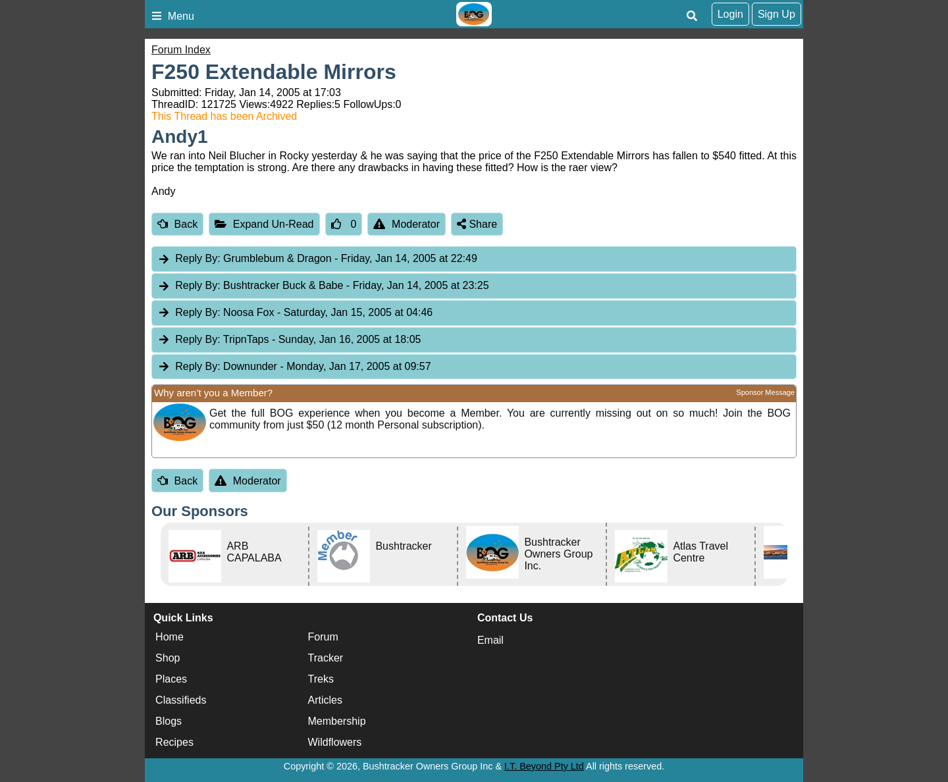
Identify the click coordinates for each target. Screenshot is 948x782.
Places (171, 679)
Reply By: (197, 258)
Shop (167, 658)
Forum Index (181, 49)
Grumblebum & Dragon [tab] (317, 259)
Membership (337, 721)
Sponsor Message (765, 392)
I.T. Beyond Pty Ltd (544, 766)
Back (177, 224)
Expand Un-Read (264, 224)
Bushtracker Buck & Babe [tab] (323, 286)
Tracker (326, 658)
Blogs (168, 721)
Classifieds (180, 700)
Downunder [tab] (294, 367)
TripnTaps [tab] (289, 340)
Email (490, 640)
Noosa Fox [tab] (295, 313)
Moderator (406, 224)
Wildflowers (335, 742)
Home (169, 636)
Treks (321, 679)
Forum (323, 636)
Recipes (174, 742)
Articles (325, 700)
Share (477, 224)
